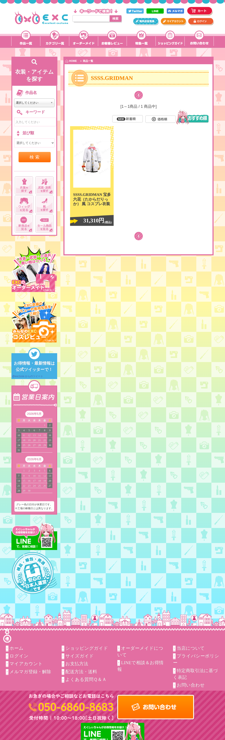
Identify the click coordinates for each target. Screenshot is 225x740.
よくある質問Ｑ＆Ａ (86, 679)
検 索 (34, 157)
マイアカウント (26, 663)
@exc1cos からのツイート (27, 376)
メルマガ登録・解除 (30, 671)
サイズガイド (79, 656)
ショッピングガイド (86, 648)
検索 (115, 18)
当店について (191, 648)
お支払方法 (76, 663)
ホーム (17, 648)
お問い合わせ (191, 685)
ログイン (19, 656)
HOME (71, 61)
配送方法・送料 (81, 671)
